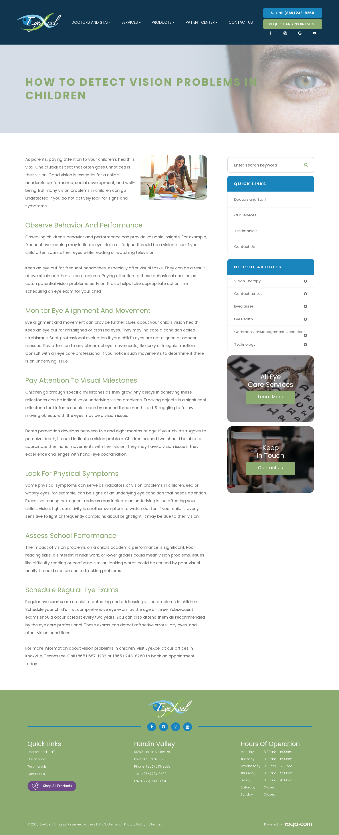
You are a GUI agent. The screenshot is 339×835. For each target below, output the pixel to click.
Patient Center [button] (202, 22)
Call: (292, 13)
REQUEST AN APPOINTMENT (292, 24)
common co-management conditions (261, 335)
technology (246, 350)
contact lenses (249, 294)
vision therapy (249, 281)
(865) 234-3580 (155, 773)
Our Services (246, 215)
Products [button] (163, 22)
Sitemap (155, 824)
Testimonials (247, 231)
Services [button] (131, 22)
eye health (244, 320)
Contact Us (241, 22)
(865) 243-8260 (159, 766)
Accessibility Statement (102, 824)
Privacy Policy (134, 824)
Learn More (270, 403)
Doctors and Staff (90, 22)
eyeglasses (245, 307)
